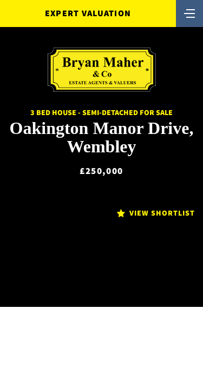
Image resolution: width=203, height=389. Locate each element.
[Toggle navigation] (189, 12)
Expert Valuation (88, 13)
